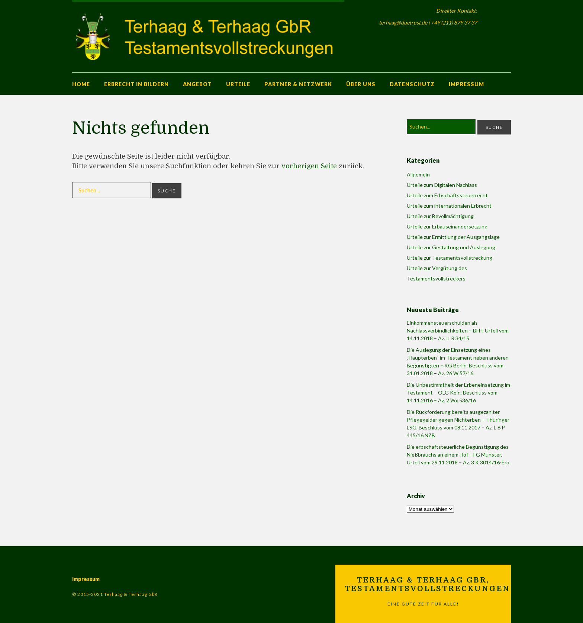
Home (81, 84)
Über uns (361, 84)
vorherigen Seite (309, 166)
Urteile (238, 84)
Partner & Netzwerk (298, 84)
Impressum (466, 84)
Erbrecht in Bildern (136, 84)
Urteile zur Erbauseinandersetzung (447, 226)
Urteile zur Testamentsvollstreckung (449, 257)
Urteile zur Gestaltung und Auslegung (451, 247)
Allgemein (418, 174)
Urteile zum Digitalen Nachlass (442, 185)
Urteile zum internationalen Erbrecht (449, 205)
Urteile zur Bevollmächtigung (440, 216)
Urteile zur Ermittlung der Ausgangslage (453, 237)
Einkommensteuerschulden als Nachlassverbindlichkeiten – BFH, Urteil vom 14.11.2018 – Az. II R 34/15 (458, 330)
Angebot (197, 84)
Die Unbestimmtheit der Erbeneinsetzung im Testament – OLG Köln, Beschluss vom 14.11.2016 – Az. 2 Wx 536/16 (458, 392)
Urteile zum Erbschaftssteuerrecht (447, 195)
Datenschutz (412, 84)
